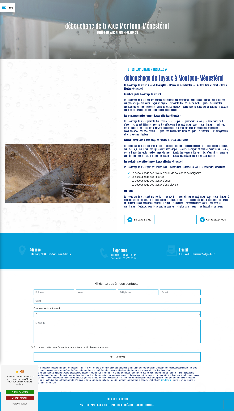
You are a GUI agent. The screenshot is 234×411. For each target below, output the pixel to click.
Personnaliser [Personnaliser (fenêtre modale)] (19, 403)
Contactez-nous (212, 219)
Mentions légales (125, 404)
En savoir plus (139, 219)
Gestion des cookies (145, 404)
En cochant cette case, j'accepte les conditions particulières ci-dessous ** (72, 341)
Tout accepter (19, 392)
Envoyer (120, 350)
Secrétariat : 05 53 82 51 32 (123, 260)
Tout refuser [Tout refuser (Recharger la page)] (19, 398)
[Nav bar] (7, 7)
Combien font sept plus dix (48, 302)
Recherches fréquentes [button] (117, 398)
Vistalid (85, 404)
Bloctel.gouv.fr (166, 374)
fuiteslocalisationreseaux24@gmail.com (197, 248)
